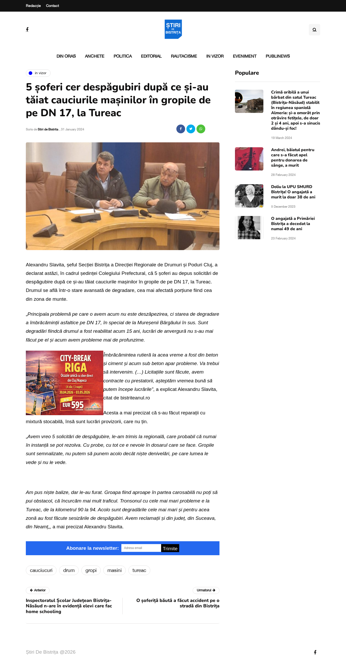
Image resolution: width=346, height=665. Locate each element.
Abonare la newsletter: (92, 548)
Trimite (170, 548)
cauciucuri (41, 570)
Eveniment (244, 56)
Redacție (33, 6)
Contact (52, 6)
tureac (139, 570)
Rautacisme (184, 56)
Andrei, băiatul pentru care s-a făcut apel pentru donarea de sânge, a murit (292, 157)
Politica (123, 56)
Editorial (151, 56)
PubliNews (278, 56)
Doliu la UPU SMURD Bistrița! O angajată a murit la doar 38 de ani (293, 192)
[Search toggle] (314, 29)
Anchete (94, 56)
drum (69, 570)
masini (114, 570)
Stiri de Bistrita (48, 129)
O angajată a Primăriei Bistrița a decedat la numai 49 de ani (293, 224)
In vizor (215, 56)
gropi (91, 570)
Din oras (66, 56)
